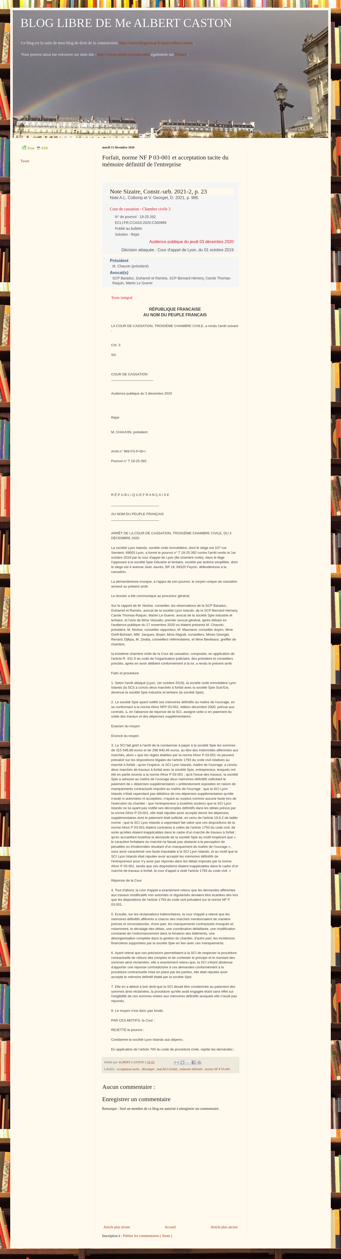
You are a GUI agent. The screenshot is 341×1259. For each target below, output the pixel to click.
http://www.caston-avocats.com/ (123, 54)
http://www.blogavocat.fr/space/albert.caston (156, 43)
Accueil (170, 1227)
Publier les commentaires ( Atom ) (147, 1236)
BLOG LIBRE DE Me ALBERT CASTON (126, 23)
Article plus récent (116, 1227)
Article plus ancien (224, 1227)
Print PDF (35, 148)
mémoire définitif (191, 1069)
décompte (148, 1069)
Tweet (24, 161)
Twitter (181, 54)
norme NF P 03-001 (217, 1069)
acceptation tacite (128, 1069)
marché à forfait (167, 1069)
